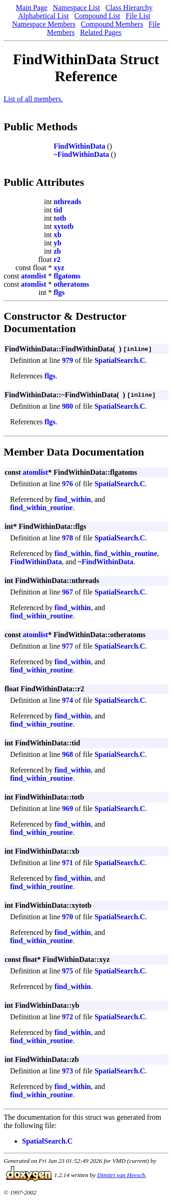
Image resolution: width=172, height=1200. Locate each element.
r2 (57, 259)
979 (67, 360)
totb (60, 218)
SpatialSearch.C (119, 360)
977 (67, 646)
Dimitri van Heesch (121, 1175)
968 (67, 754)
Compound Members (112, 24)
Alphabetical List (43, 16)
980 (67, 406)
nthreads (67, 202)
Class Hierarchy (129, 7)
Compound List (97, 16)
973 (67, 1071)
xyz (59, 268)
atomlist (33, 276)
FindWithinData (79, 146)
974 (67, 700)
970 (67, 917)
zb (57, 251)
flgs (59, 292)
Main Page (31, 7)
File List (138, 16)
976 (67, 484)
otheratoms (71, 284)
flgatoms (67, 276)
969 (67, 808)
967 (67, 592)
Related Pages (101, 32)
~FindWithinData (81, 154)
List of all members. (33, 99)
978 (67, 538)
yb (57, 243)
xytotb (64, 226)
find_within (73, 499)
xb (57, 235)
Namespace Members (43, 24)
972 (67, 1017)
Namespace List (76, 7)
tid (58, 210)
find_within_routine (41, 507)
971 (67, 863)
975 (67, 971)
